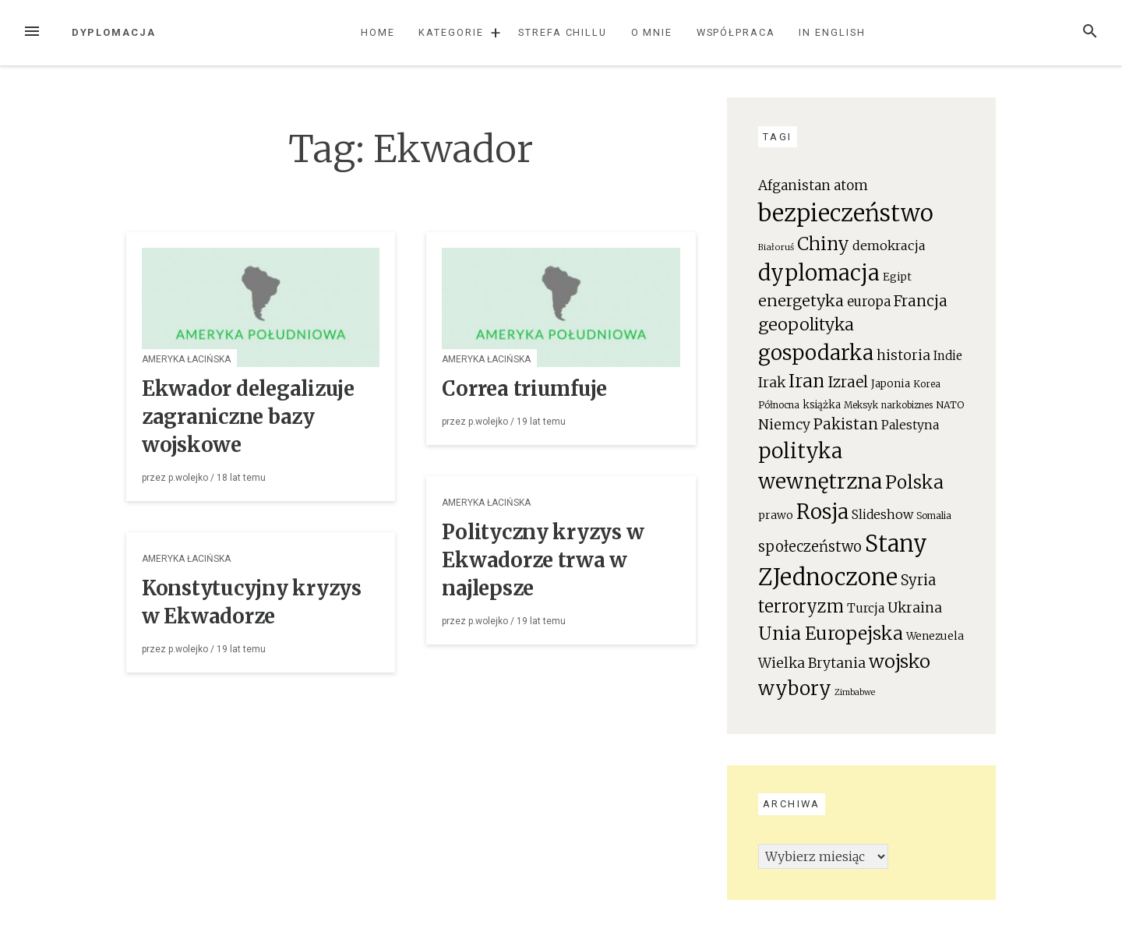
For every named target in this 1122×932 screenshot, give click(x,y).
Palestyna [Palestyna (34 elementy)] (910, 425)
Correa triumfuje (524, 388)
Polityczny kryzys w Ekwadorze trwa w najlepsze (543, 560)
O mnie (652, 32)
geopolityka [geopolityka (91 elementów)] (806, 324)
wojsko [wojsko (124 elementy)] (899, 661)
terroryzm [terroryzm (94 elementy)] (801, 606)
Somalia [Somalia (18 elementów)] (933, 515)
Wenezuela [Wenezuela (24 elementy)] (935, 636)
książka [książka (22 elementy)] (822, 404)
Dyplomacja (114, 32)
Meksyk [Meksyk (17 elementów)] (861, 405)
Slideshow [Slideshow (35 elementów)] (882, 514)
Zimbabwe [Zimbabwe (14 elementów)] (854, 692)
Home (378, 32)
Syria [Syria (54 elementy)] (918, 580)
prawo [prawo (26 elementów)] (775, 515)
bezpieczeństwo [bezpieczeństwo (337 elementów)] (845, 213)
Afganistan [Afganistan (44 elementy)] (794, 185)
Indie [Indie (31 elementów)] (947, 355)
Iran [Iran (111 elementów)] (806, 381)
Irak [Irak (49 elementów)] (771, 382)
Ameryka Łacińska (186, 359)
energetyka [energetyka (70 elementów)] (801, 300)
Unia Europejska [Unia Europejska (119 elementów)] (830, 633)
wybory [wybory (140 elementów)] (794, 688)
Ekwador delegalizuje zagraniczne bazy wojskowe (248, 416)
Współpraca (736, 32)
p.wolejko (188, 477)
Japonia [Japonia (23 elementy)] (890, 383)
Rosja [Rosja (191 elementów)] (822, 512)
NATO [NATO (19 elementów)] (950, 405)
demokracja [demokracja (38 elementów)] (889, 245)
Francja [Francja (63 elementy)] (920, 300)
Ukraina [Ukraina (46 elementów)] (914, 607)
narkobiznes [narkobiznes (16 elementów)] (907, 405)
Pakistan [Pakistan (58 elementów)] (845, 424)
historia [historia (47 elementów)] (903, 355)
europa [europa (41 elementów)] (869, 302)
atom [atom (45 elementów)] (851, 185)
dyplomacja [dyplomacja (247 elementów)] (819, 272)
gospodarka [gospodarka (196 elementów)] (815, 352)
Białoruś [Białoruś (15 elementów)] (776, 247)
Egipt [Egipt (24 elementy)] (897, 277)
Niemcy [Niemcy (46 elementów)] (784, 424)
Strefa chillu (562, 32)
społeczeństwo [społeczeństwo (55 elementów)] (810, 547)
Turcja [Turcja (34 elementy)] (865, 608)
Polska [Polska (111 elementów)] (914, 482)
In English (832, 32)
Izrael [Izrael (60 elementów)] (847, 381)
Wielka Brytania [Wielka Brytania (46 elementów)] (812, 663)
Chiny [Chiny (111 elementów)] (823, 244)
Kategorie (450, 32)
